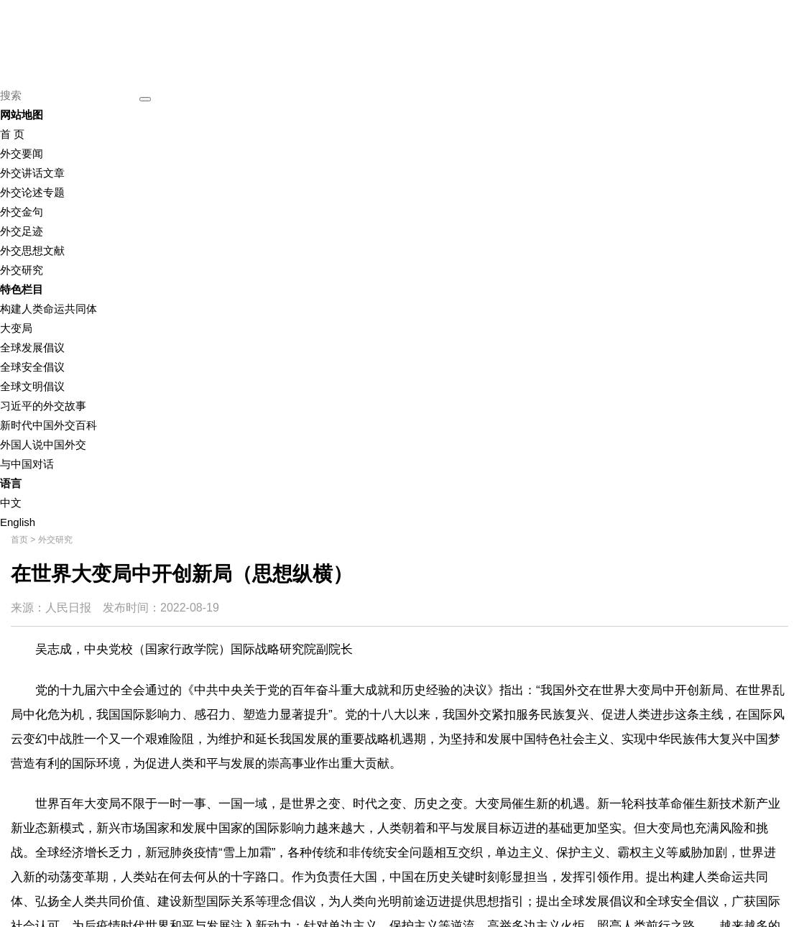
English (17, 522)
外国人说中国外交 (43, 444)
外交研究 (21, 270)
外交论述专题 (32, 192)
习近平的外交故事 (43, 406)
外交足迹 (21, 231)
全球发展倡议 (32, 347)
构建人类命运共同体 (48, 309)
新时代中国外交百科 (48, 425)
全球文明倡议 (32, 386)
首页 (19, 540)
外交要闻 (21, 153)
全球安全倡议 (32, 367)
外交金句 (21, 212)
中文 (11, 503)
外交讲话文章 (32, 173)
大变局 (16, 328)
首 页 (12, 134)
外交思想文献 (32, 250)
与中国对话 (27, 464)
